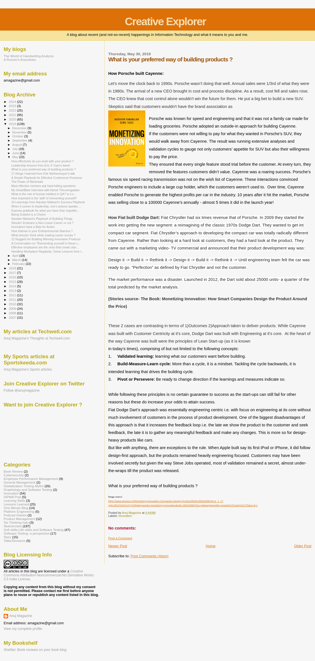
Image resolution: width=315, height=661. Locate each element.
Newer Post (117, 546)
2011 (13, 299)
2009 (13, 308)
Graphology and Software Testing (28, 489)
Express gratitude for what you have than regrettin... (45, 210)
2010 (13, 304)
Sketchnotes (13, 526)
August (17, 144)
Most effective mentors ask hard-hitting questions (43, 186)
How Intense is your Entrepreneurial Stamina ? (42, 231)
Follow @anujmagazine (22, 390)
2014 (13, 286)
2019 (13, 124)
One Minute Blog (16, 508)
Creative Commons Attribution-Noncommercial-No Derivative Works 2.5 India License (49, 575)
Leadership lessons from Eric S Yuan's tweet (40, 165)
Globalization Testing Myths (23, 486)
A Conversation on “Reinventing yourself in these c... (45, 243)
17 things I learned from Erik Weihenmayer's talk (43, 173)
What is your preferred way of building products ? (43, 169)
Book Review (13, 471)
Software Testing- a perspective (26, 533)
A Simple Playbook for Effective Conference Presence (46, 177)
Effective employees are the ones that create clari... (45, 247)
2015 (13, 281)
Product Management (19, 519)
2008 (13, 313)
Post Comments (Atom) (149, 556)
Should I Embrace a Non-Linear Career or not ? (42, 223)
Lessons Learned (16, 504)
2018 (13, 268)
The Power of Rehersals (27, 181)
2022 (13, 110)
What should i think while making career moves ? (43, 235)
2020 (13, 119)
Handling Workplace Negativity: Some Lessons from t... (47, 251)
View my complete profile (23, 629)
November (19, 132)
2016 (13, 277)
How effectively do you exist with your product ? (42, 161)
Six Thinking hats (16, 522)
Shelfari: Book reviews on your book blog (35, 650)
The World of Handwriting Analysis (29, 56)
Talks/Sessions (15, 540)
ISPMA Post (12, 497)
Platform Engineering (19, 511)
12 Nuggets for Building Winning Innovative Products (46, 239)
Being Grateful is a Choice (28, 214)
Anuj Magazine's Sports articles (28, 369)
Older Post (302, 546)
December (19, 128)
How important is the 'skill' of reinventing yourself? (44, 198)
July (15, 149)
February (19, 263)
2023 (13, 106)
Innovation (125, 515)
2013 (13, 290)
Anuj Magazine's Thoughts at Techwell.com (37, 338)
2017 (13, 272)
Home (211, 546)
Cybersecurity (14, 475)
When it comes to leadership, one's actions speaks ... (46, 206)
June (16, 153)
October (18, 136)
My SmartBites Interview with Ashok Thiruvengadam (45, 190)
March (17, 260)
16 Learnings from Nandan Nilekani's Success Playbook (48, 202)
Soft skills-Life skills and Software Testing (33, 529)
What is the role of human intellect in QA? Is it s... (43, 194)
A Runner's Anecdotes (20, 59)
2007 (13, 317)
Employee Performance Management (31, 478)
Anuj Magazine (20, 616)
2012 (13, 295)
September (20, 140)
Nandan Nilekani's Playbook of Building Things (41, 218)
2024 (13, 101)
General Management (19, 482)
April (15, 255)
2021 (13, 115)
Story (7, 537)
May (15, 157)
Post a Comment (120, 538)
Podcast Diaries (15, 515)
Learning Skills (14, 500)
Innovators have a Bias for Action (33, 226)
